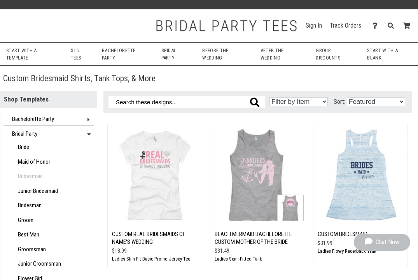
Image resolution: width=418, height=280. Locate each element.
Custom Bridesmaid (342, 234)
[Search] (393, 26)
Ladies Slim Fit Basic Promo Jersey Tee (151, 259)
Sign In (314, 25)
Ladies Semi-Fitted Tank (238, 259)
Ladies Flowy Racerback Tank (347, 251)
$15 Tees (76, 54)
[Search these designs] (186, 102)
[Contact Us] (377, 26)
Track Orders (345, 25)
